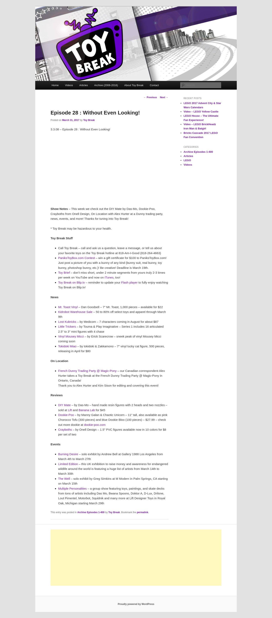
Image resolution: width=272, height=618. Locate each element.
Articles (83, 85)
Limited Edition (68, 464)
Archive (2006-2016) (106, 85)
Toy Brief (64, 272)
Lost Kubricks (67, 321)
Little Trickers (67, 326)
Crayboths (65, 429)
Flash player (129, 282)
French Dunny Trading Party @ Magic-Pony (87, 370)
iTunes (109, 277)
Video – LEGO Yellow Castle (201, 111)
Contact (154, 85)
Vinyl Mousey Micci (71, 336)
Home (55, 85)
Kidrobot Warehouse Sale (75, 312)
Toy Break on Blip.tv (71, 282)
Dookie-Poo (66, 415)
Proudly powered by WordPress (136, 604)
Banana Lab (87, 410)
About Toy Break (133, 85)
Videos (69, 85)
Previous (150, 97)
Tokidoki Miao (67, 346)
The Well (64, 478)
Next (164, 97)
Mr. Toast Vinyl (68, 307)
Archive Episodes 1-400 (91, 512)
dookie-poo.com (95, 424)
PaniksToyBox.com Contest (76, 258)
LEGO (187, 160)
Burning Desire (68, 454)
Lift (70, 410)
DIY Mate (64, 405)
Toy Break (89, 120)
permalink (142, 512)
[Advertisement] (136, 557)
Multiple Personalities (72, 488)
